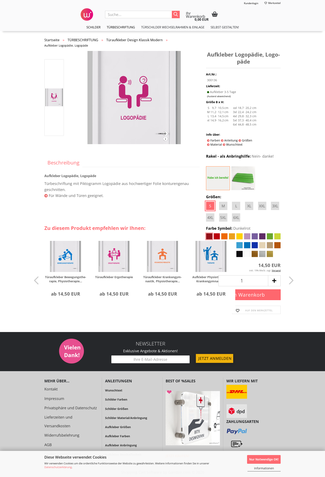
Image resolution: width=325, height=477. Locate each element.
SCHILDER (93, 27)
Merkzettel (272, 3)
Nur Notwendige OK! (264, 459)
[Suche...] (176, 14)
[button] (35, 280)
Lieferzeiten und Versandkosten (58, 421)
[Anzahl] (243, 280)
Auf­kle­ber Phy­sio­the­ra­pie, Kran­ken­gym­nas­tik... (211, 279)
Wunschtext (234, 144)
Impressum (54, 398)
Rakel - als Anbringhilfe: (240, 156)
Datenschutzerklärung (58, 467)
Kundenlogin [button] (248, 3)
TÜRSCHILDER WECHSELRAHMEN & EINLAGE (172, 27)
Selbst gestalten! (225, 27)
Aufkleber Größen (118, 427)
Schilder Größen (116, 409)
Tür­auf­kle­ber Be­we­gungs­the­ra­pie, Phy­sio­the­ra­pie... (65, 279)
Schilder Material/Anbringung (126, 418)
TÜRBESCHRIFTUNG (121, 27)
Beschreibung (63, 162)
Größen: (213, 196)
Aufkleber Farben (117, 436)
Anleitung (230, 140)
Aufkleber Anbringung (121, 445)
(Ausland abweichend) (219, 96)
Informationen (264, 468)
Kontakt (51, 388)
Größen (246, 140)
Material (216, 144)
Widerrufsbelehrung (61, 435)
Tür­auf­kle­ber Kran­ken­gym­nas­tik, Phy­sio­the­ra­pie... (162, 279)
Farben (215, 140)
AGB (48, 444)
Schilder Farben (116, 399)
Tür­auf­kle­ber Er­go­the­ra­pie (114, 277)
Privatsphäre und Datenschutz (70, 407)
